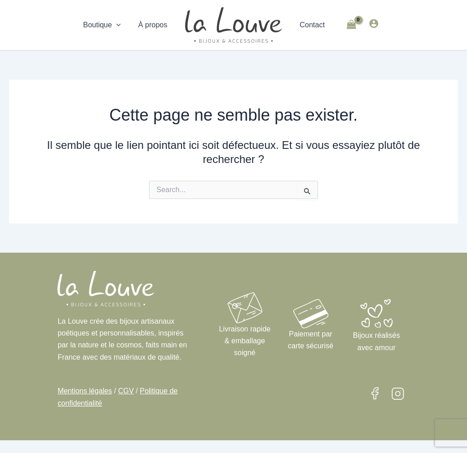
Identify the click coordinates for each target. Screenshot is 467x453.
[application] (120, 25)
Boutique (106, 25)
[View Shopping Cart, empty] (348, 25)
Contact (310, 25)
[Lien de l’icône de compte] (371, 23)
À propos (154, 25)
